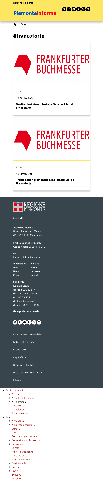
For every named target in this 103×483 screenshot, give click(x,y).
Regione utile (19, 463)
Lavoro (15, 448)
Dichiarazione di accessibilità (27, 334)
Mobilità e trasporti (22, 452)
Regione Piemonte (23, 3)
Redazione (17, 406)
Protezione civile (21, 459)
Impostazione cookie (26, 311)
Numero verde (21, 286)
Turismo (16, 478)
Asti (15, 267)
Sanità (15, 467)
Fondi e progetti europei (25, 436)
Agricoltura (18, 421)
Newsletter (18, 409)
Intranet (17, 380)
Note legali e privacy (23, 342)
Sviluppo (16, 475)
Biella (16, 271)
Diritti (15, 432)
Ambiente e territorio (23, 425)
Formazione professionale (26, 440)
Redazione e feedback (24, 365)
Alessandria (19, 264)
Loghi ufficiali (20, 357)
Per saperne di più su (51, 78)
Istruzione (17, 444)
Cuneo (16, 275)
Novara (35, 264)
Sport (15, 471)
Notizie (16, 394)
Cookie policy (20, 349)
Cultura (16, 429)
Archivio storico (20, 413)
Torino (34, 267)
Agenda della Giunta (23, 398)
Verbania (35, 271)
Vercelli (35, 275)
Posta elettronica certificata (27, 372)
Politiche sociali (20, 455)
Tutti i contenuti (14, 390)
